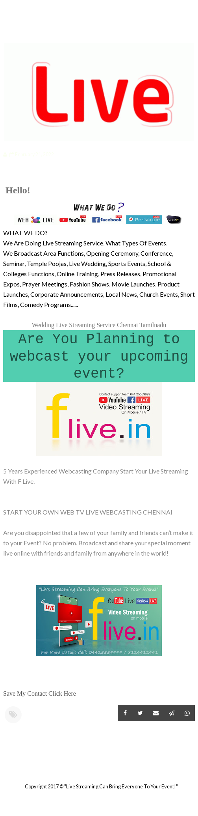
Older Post (193, 767)
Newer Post (4, 767)
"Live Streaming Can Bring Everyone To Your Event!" (121, 786)
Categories (29, 30)
